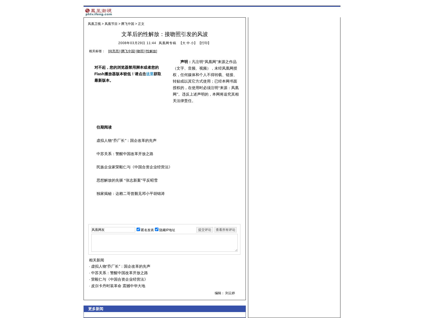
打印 (204, 43)
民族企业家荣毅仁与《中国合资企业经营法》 (134, 167)
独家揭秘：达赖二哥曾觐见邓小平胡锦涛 (131, 194)
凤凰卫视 (94, 24)
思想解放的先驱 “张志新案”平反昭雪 (127, 180)
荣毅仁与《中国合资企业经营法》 (119, 279)
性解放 (151, 51)
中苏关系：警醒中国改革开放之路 (125, 154)
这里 (150, 74)
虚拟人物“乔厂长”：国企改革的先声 (127, 141)
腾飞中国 (127, 24)
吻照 (140, 51)
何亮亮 (114, 51)
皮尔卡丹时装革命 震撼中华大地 (117, 286)
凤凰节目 (111, 24)
